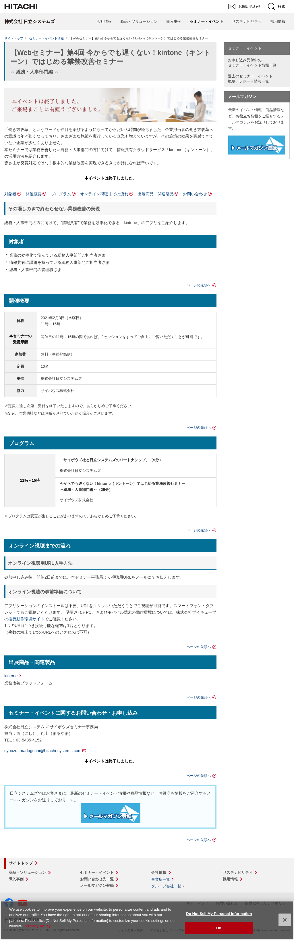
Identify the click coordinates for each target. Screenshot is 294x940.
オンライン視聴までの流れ (104, 194)
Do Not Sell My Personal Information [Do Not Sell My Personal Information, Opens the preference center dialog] (219, 914)
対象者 (10, 194)
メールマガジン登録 (97, 885)
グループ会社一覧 (166, 886)
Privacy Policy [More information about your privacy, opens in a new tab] (38, 926)
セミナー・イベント (245, 48)
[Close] (284, 920)
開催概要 (34, 194)
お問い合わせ (195, 194)
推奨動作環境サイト (26, 619)
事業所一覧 (160, 879)
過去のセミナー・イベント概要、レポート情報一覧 (250, 79)
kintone (11, 676)
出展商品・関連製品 (156, 194)
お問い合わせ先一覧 (97, 879)
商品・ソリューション (139, 21)
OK (219, 928)
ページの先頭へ (199, 285)
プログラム (61, 194)
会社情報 (104, 21)
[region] (147, 920)
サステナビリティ (247, 21)
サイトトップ (13, 38)
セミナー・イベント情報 (46, 38)
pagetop (287, 804)
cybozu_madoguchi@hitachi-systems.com (43, 750)
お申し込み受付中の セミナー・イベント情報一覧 (252, 63)
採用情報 (277, 21)
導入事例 (173, 21)
